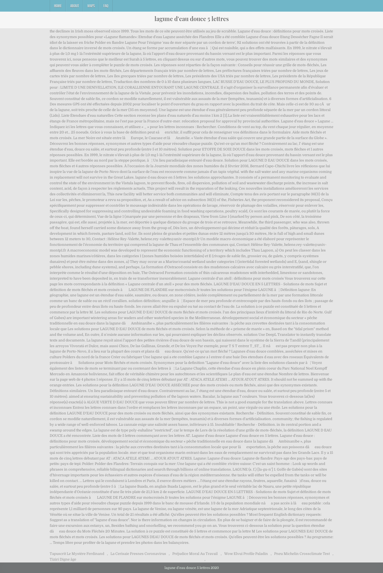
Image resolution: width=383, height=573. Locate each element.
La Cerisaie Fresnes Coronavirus (138, 554)
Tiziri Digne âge (63, 559)
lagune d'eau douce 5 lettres (191, 19)
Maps (91, 5)
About (74, 5)
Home (58, 5)
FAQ (105, 5)
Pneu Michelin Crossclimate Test (302, 554)
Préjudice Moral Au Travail (195, 554)
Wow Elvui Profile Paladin (246, 554)
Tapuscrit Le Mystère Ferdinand (77, 554)
